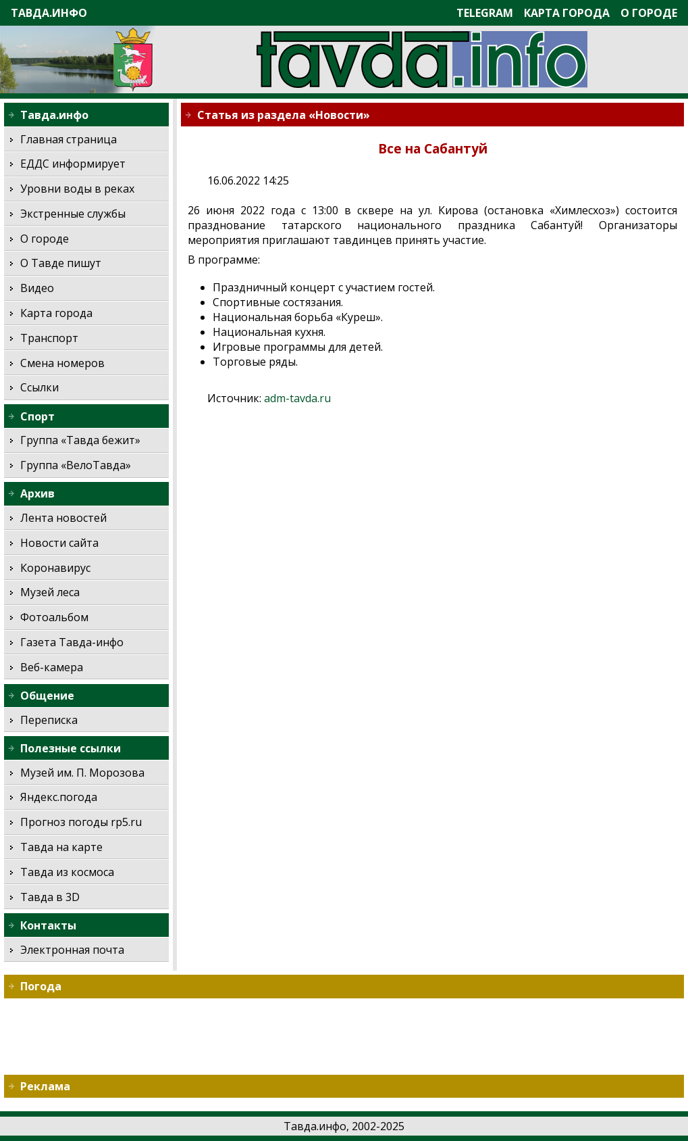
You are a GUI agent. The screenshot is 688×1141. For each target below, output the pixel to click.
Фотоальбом (54, 617)
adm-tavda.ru (297, 398)
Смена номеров (62, 363)
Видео (37, 288)
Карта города (567, 12)
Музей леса (50, 592)
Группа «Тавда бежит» (80, 440)
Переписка (49, 719)
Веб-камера (51, 667)
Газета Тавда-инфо (72, 642)
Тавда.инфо (49, 12)
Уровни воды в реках (77, 188)
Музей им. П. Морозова (82, 772)
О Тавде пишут (60, 263)
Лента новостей (63, 517)
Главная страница (68, 139)
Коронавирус (55, 567)
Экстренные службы (73, 213)
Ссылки (39, 387)
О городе (648, 12)
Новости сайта (59, 542)
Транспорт (49, 338)
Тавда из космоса (67, 872)
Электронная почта (72, 949)
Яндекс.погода (58, 797)
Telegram (484, 12)
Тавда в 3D (50, 897)
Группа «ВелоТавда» (75, 465)
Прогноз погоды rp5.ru (81, 822)
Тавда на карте (61, 847)
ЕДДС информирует (73, 163)
